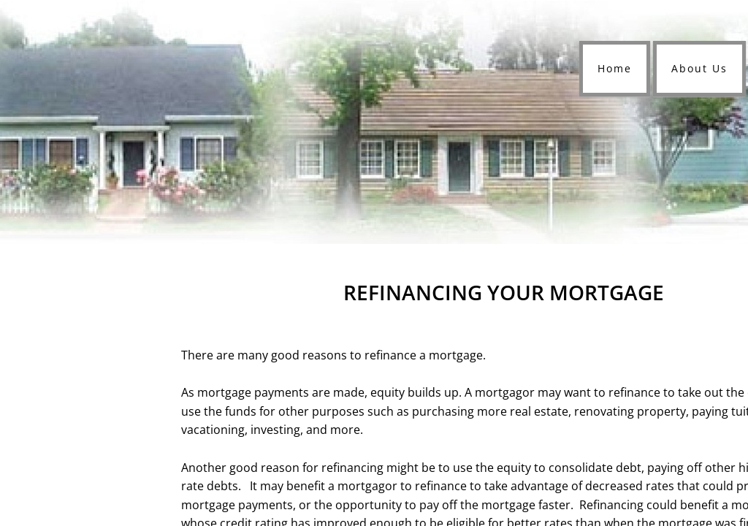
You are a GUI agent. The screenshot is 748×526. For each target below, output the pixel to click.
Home (615, 68)
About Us (699, 68)
